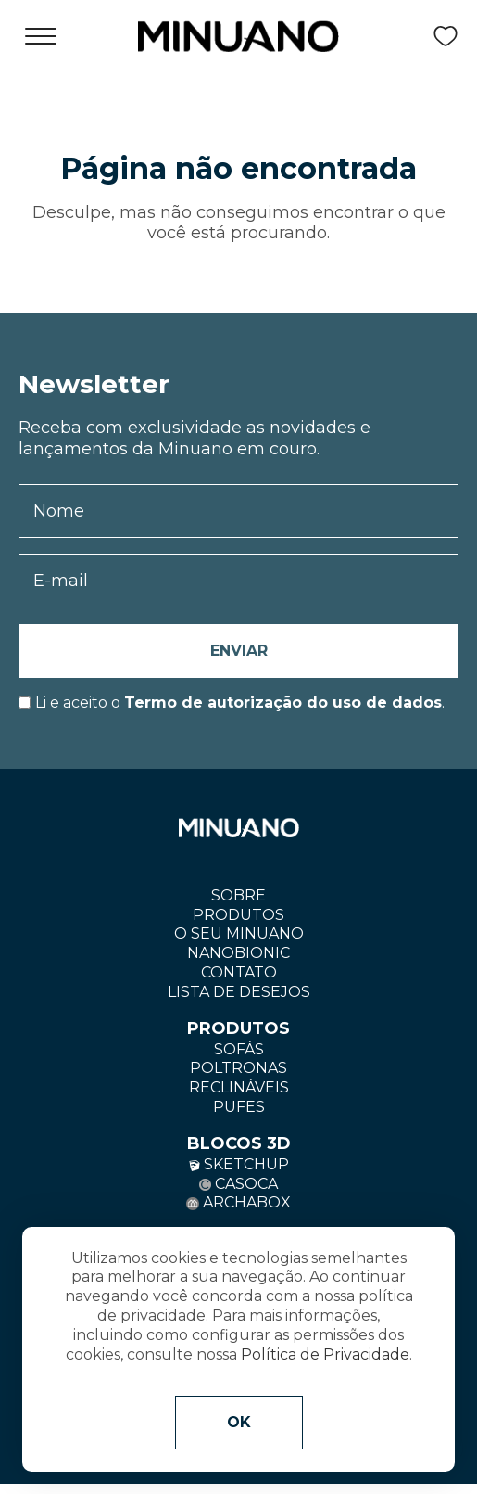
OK (239, 1422)
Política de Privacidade (325, 1354)
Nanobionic (238, 953)
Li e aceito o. (240, 702)
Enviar (239, 650)
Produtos (238, 915)
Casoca (238, 1184)
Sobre (238, 895)
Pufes (239, 1107)
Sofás (239, 1049)
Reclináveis (239, 1087)
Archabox (238, 1202)
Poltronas (238, 1068)
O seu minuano (239, 933)
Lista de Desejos (239, 992)
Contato (239, 972)
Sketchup (239, 1164)
